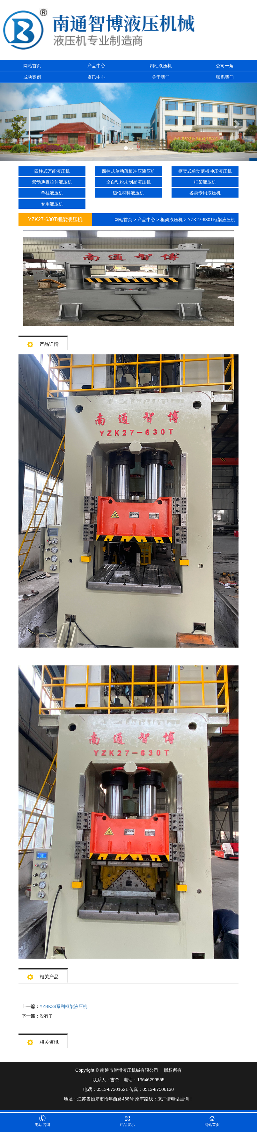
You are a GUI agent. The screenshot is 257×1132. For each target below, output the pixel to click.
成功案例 (32, 77)
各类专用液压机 (205, 192)
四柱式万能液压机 (52, 171)
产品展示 (127, 1121)
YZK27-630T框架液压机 (211, 219)
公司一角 (225, 65)
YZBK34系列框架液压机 (63, 1006)
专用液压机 (52, 204)
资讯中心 (96, 77)
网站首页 (32, 65)
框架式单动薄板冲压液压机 (205, 171)
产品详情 (43, 342)
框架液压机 (205, 182)
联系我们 (225, 77)
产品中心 (96, 65)
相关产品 (43, 974)
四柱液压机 (161, 65)
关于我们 (161, 77)
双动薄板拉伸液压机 (52, 182)
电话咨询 (42, 1121)
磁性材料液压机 (128, 192)
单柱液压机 (52, 192)
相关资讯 (43, 1040)
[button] (19, 122)
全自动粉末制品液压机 (128, 182)
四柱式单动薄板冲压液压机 (128, 171)
